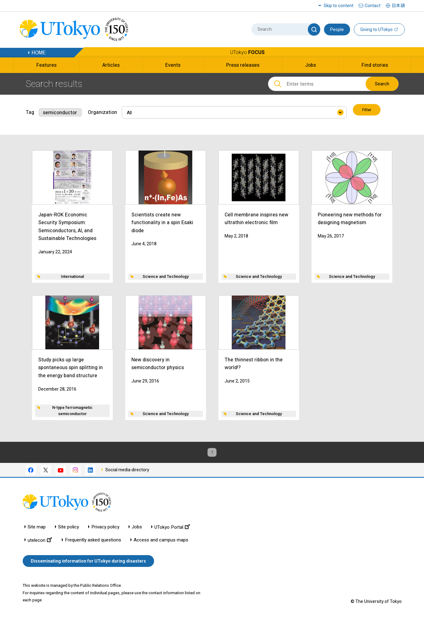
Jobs (137, 528)
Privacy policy (105, 528)
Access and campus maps (161, 541)
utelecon (40, 541)
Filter (367, 110)
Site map (37, 528)
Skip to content (338, 5)
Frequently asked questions (93, 541)
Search (382, 84)
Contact (373, 5)
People (337, 29)
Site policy (68, 528)
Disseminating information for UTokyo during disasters (88, 562)
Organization (102, 110)
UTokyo (247, 52)
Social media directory (127, 471)
